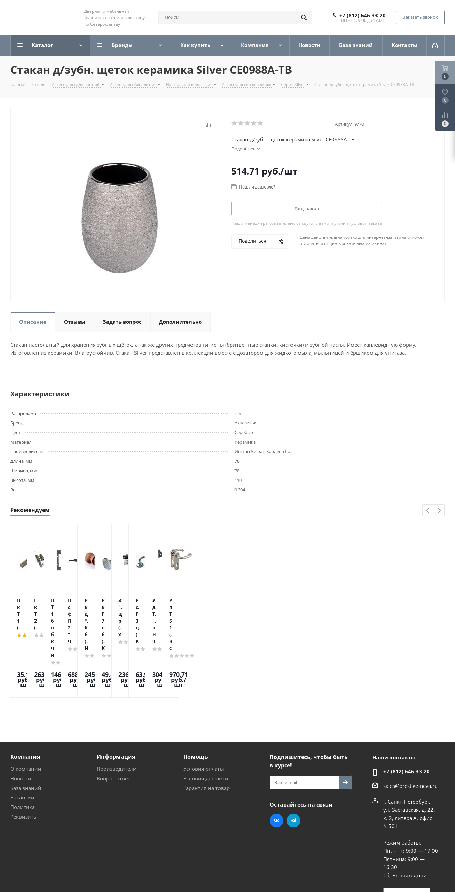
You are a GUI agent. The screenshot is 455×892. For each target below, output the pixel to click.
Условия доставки (205, 720)
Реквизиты (24, 758)
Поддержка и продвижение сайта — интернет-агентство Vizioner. (91, 874)
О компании (25, 710)
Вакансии (22, 739)
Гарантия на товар (206, 729)
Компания (25, 698)
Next (439, 511)
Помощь (195, 698)
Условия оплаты (203, 710)
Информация (116, 698)
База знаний (25, 729)
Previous (428, 511)
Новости (20, 720)
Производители (117, 710)
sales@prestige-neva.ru (410, 727)
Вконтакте (276, 762)
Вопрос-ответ (113, 720)
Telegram (293, 762)
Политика (22, 748)
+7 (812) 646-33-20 (362, 15)
